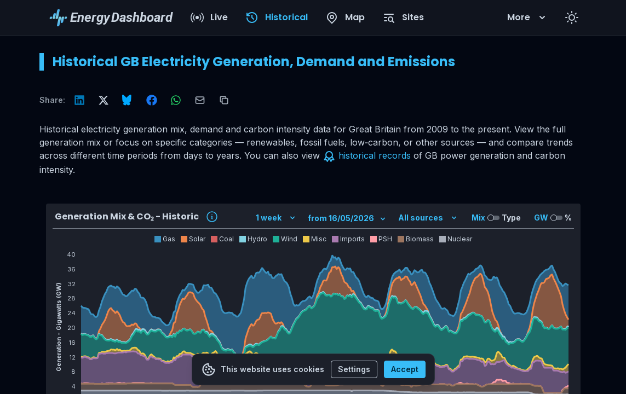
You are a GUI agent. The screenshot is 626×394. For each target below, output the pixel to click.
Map (345, 17)
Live (209, 17)
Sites (403, 17)
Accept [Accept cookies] (404, 369)
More (527, 17)
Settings (354, 369)
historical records (374, 155)
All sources (428, 217)
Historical (276, 17)
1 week (276, 217)
